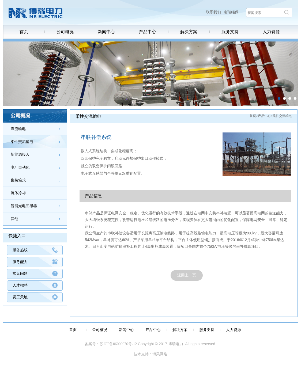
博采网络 (159, 354)
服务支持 (230, 32)
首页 (24, 32)
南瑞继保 (231, 12)
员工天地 (20, 297)
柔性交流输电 (22, 142)
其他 (14, 219)
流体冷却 (18, 193)
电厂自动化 (20, 167)
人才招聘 (20, 285)
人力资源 (271, 32)
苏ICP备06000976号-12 (118, 344)
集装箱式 (18, 180)
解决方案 (188, 32)
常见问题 (20, 274)
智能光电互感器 (24, 206)
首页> (254, 116)
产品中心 (147, 32)
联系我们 (213, 12)
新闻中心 (106, 32)
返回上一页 (186, 275)
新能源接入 (20, 155)
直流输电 (18, 129)
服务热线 (20, 250)
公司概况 (65, 32)
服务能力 (20, 262)
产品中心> (265, 116)
